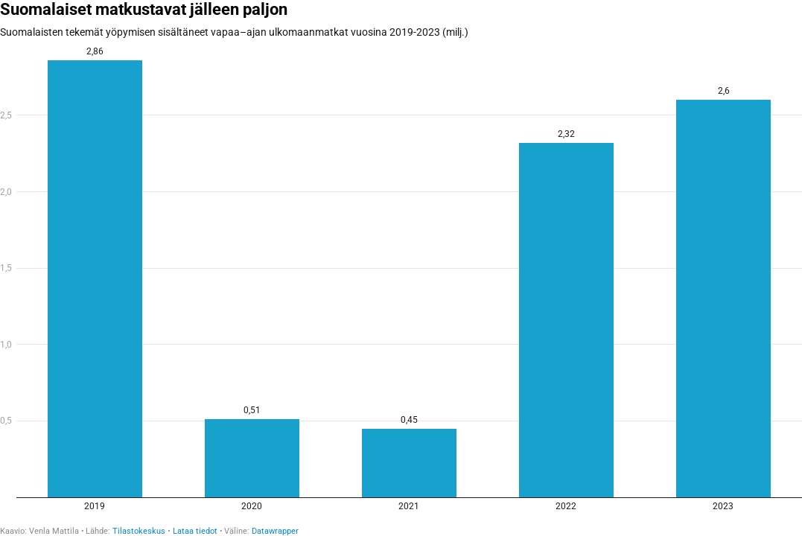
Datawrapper (275, 531)
